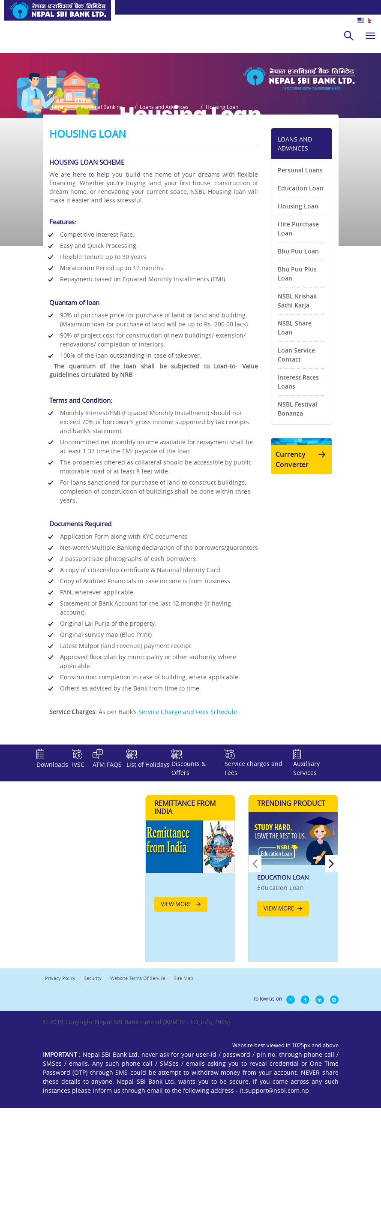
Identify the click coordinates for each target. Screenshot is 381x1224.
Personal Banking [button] (108, 208)
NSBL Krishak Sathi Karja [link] (297, 398)
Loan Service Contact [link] (296, 452)
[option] (293, 994)
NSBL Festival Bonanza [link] (297, 506)
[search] (349, 35)
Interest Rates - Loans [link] (300, 479)
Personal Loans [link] (300, 267)
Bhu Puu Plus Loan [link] (297, 371)
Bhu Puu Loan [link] (298, 348)
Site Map (183, 1110)
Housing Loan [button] (241, 208)
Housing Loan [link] (298, 303)
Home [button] (56, 208)
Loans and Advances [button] (177, 208)
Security (93, 1110)
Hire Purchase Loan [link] (298, 326)
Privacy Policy (60, 1110)
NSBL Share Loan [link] (295, 425)
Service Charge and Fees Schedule (187, 809)
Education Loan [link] (301, 285)
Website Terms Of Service (137, 1110)
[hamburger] (370, 35)
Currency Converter (302, 563)
